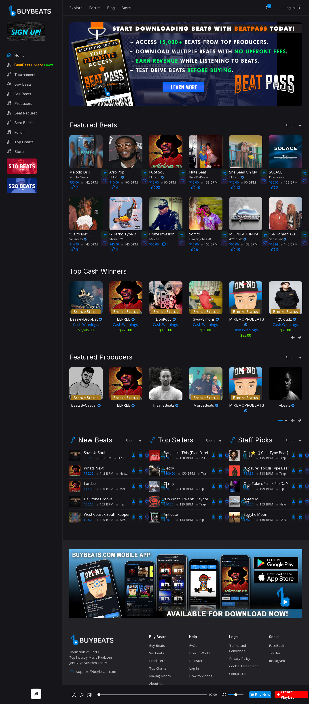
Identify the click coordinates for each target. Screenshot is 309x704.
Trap (203, 451)
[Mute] (224, 694)
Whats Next (94, 446)
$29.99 (248, 451)
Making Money (160, 653)
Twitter (275, 631)
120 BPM (184, 467)
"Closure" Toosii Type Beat (266, 446)
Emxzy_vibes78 (200, 228)
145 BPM (89, 233)
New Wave (285, 482)
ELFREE (116, 166)
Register (196, 638)
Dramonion (277, 166)
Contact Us (237, 651)
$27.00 (248, 436)
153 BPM (264, 482)
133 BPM (184, 498)
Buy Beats (157, 623)
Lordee (90, 461)
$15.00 (88, 451)
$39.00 (168, 436)
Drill (200, 436)
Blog (111, 8)
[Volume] (235, 695)
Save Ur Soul (94, 430)
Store (126, 8)
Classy (169, 461)
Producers (157, 638)
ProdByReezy (199, 166)
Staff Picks (255, 418)
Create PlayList (285, 694)
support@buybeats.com (92, 649)
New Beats (95, 418)
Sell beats (156, 631)
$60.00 (248, 482)
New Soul (124, 451)
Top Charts (157, 646)
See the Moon (255, 492)
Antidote (171, 492)
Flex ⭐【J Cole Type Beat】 (267, 430)
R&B (281, 498)
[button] (280, 398)
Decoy (169, 446)
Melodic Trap (127, 467)
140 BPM (129, 233)
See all (294, 114)
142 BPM (89, 171)
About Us (156, 661)
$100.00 (169, 451)
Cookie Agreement (243, 644)
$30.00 (88, 436)
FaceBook (276, 623)
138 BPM (209, 171)
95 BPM (104, 436)
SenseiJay (78, 228)
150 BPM (186, 451)
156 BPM (264, 498)
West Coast (126, 498)
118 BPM (264, 451)
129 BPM (184, 482)
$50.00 (248, 467)
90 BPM (168, 171)
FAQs (193, 623)
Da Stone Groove (98, 477)
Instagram (277, 638)
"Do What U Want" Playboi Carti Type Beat (199, 477)
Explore (76, 8)
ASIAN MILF (253, 477)
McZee (154, 228)
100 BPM (129, 171)
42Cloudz (237, 228)
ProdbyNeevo (79, 166)
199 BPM (264, 467)
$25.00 (88, 498)
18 (235, 176)
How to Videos (200, 653)
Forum (94, 8)
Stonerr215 (117, 228)
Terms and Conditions (237, 626)
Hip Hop (121, 436)
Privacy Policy (239, 636)
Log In (194, 646)
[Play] (81, 694)
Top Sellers (175, 418)
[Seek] (152, 695)
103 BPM (289, 171)
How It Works (200, 631)
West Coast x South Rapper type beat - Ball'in (122, 492)
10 (195, 176)
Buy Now (260, 694)
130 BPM (105, 467)
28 (155, 176)
